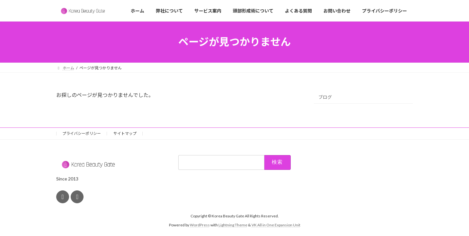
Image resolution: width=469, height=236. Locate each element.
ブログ (325, 97)
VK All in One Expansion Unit (276, 225)
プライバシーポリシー (81, 133)
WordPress (200, 225)
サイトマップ (125, 133)
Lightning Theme (232, 225)
